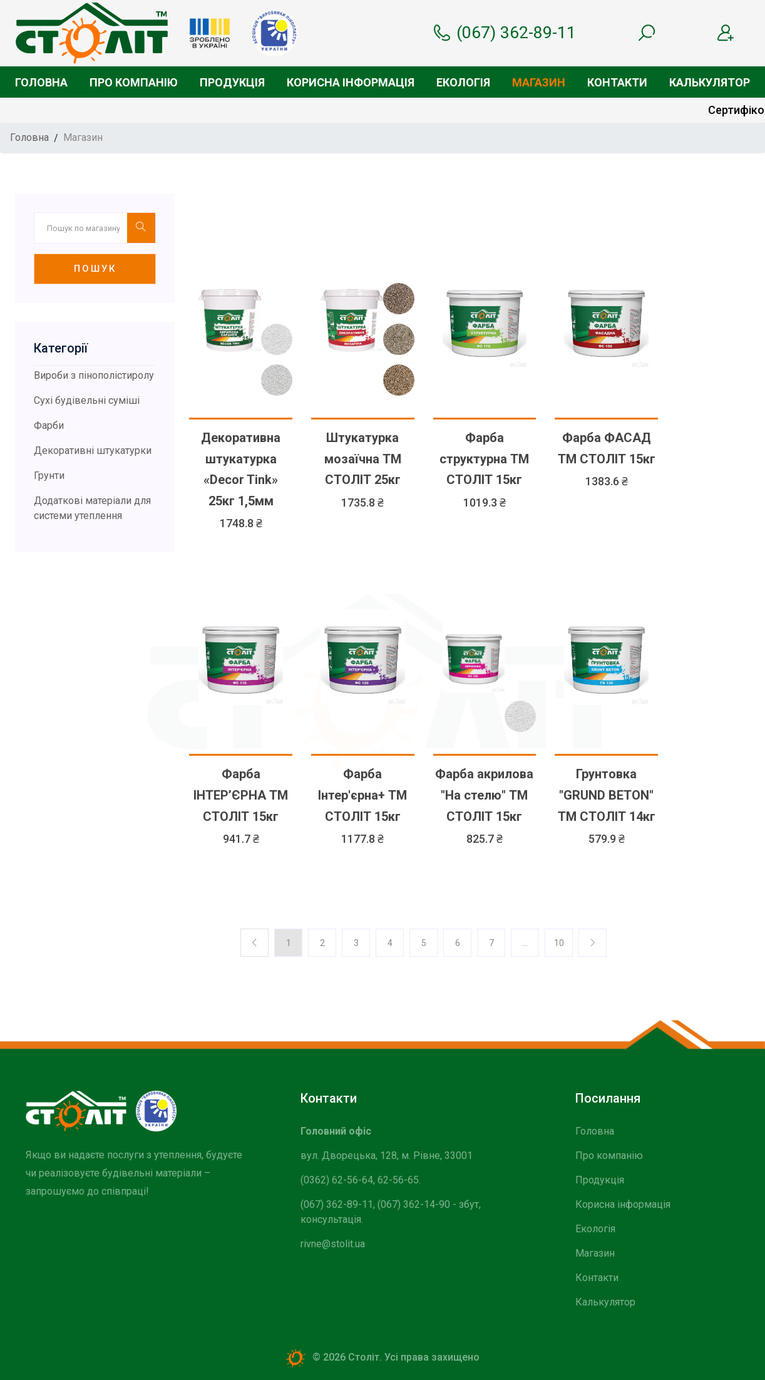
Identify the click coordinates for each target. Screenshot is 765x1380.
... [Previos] (525, 943)
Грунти (49, 475)
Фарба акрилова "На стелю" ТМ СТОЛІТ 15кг (484, 794)
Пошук (95, 268)
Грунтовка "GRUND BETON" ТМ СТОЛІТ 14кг (606, 794)
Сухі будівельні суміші (87, 400)
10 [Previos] (559, 943)
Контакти (617, 82)
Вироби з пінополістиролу (94, 375)
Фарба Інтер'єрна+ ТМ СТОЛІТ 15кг (362, 794)
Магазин (538, 82)
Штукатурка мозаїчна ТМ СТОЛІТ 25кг (362, 458)
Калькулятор (709, 82)
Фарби (49, 425)
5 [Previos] (423, 943)
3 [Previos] (356, 943)
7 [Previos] (491, 943)
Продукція (232, 82)
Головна (41, 82)
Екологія (463, 82)
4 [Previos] (390, 943)
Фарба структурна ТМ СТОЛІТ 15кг (484, 458)
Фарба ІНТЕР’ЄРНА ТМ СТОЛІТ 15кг (240, 794)
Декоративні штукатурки (92, 450)
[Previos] (592, 943)
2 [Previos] (322, 943)
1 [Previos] (288, 943)
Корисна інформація (350, 82)
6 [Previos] (457, 943)
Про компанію (134, 82)
